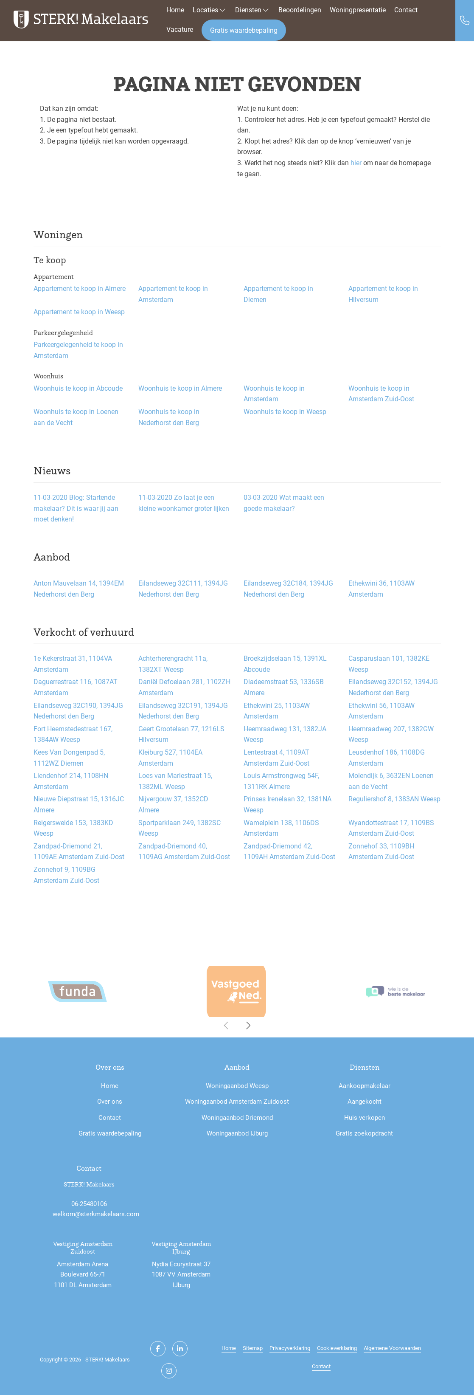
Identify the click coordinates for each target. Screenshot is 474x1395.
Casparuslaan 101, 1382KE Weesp (388, 664)
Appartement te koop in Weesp (79, 311)
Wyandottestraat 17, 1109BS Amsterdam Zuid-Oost (391, 828)
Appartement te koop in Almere (80, 288)
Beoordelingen (299, 9)
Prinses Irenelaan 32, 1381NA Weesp (287, 804)
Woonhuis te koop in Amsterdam (274, 393)
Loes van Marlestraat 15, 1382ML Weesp (175, 781)
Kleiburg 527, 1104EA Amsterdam (170, 757)
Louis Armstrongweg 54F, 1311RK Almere (281, 781)
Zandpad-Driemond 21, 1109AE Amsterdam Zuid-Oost (79, 851)
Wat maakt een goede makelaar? (284, 503)
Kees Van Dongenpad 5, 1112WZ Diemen (69, 757)
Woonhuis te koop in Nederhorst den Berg (168, 417)
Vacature (179, 29)
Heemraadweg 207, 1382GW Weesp (391, 734)
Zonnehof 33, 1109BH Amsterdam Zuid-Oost (381, 851)
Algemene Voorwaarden (392, 1347)
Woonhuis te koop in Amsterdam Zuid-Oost (381, 393)
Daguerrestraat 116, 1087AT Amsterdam (76, 687)
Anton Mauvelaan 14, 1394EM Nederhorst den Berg (79, 588)
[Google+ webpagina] (169, 1370)
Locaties (210, 9)
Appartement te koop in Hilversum (383, 294)
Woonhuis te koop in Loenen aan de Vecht (76, 417)
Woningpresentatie (358, 9)
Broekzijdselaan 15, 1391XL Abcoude (285, 664)
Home (175, 9)
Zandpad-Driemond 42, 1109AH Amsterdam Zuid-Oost (289, 851)
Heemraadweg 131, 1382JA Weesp (285, 734)
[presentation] (226, 1025)
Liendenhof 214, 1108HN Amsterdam (71, 781)
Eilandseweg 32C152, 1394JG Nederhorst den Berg (393, 687)
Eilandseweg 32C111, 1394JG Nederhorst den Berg (183, 588)
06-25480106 (89, 1203)
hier (356, 162)
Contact (406, 9)
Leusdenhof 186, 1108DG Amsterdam (386, 757)
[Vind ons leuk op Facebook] (157, 1348)
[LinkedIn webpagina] (180, 1348)
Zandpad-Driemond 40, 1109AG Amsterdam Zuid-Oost (184, 851)
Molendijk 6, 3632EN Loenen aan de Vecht (391, 781)
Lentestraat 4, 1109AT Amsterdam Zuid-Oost (276, 757)
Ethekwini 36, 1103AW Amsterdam (381, 588)
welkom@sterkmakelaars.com (96, 1213)
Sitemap (253, 1347)
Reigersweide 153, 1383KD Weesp (73, 828)
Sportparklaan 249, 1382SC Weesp (179, 828)
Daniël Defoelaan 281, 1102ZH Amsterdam (184, 687)
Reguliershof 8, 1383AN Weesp (394, 798)
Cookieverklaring (337, 1347)
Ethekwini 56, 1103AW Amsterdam (381, 711)
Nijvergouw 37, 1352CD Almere (173, 804)
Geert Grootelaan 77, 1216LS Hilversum (181, 734)
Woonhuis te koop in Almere (180, 387)
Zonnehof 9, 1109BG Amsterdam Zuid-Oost (66, 875)
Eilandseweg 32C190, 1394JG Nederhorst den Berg (78, 711)
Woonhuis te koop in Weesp (285, 411)
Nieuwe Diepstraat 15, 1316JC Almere (79, 804)
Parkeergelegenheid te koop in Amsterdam (78, 350)
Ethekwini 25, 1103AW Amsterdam (277, 711)
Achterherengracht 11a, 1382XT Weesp (173, 664)
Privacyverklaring (289, 1347)
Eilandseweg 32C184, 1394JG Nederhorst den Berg (288, 588)
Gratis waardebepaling (244, 29)
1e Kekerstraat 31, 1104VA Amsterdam (73, 664)
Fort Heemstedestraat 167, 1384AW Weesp (73, 734)
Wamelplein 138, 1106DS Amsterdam (281, 828)
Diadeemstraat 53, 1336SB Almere (284, 687)
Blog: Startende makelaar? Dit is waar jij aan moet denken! (76, 508)
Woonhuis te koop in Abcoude (78, 387)
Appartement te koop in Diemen (278, 294)
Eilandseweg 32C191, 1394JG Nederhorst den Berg (183, 711)
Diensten (252, 9)
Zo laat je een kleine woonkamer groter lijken (183, 503)
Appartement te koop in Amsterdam (173, 294)
